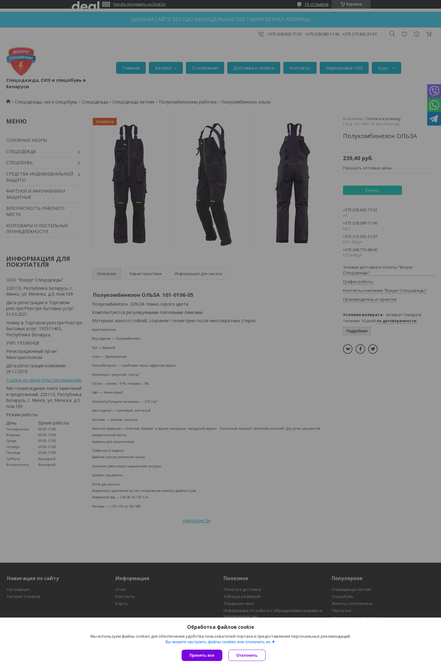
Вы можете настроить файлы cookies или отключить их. (218, 642)
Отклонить (247, 655)
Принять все (202, 655)
